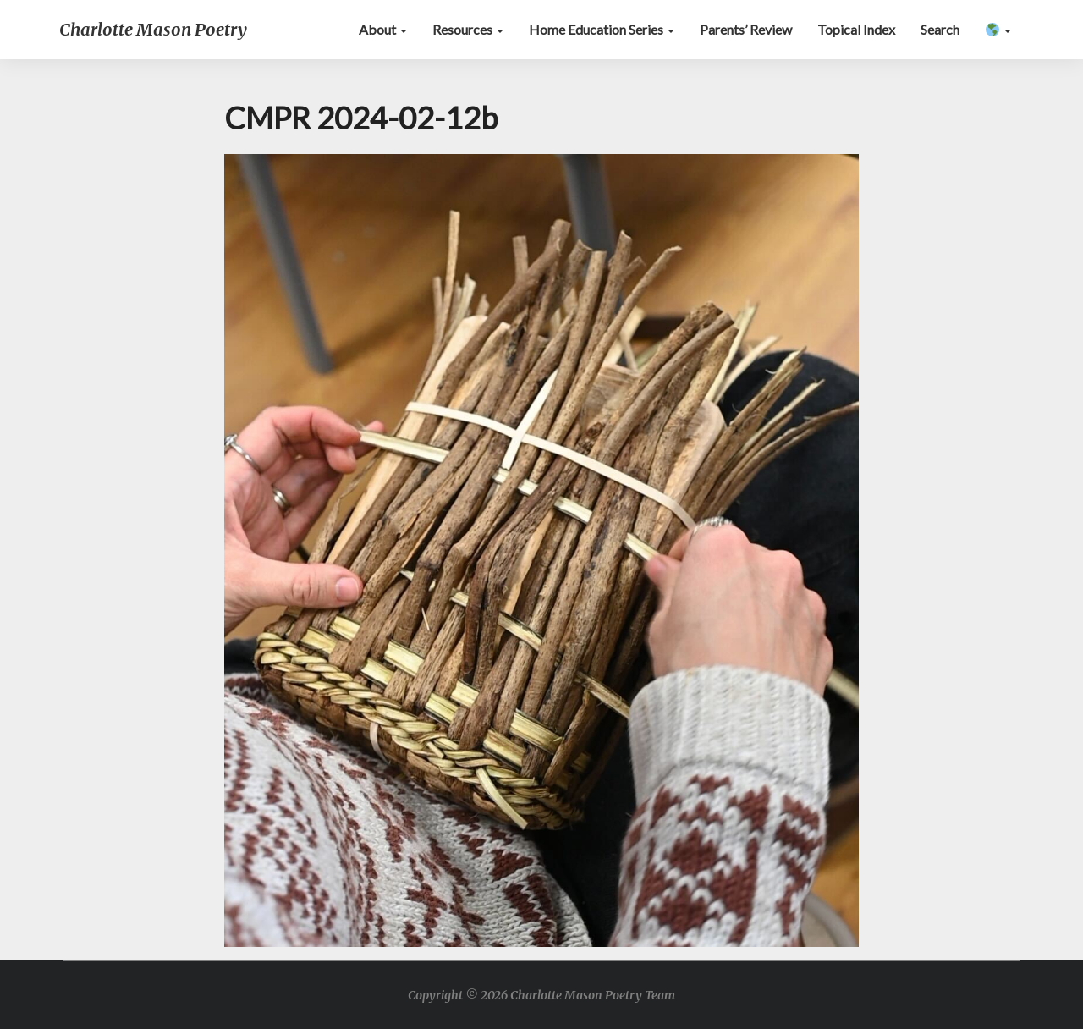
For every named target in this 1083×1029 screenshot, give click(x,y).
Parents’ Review (746, 29)
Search (940, 29)
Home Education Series (601, 29)
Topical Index (856, 29)
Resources (467, 29)
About (383, 29)
